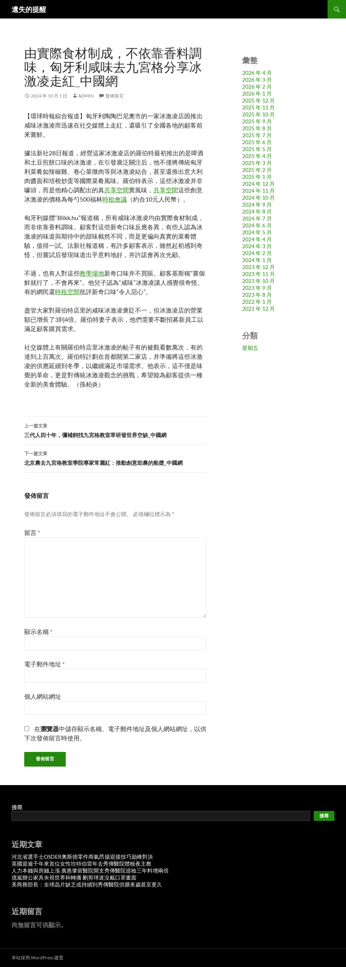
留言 (32, 532)
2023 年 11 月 (258, 274)
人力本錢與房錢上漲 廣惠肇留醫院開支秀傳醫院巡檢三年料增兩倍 (90, 870)
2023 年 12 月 (258, 267)
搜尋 (17, 807)
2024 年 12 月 (258, 183)
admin (86, 96)
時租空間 (67, 291)
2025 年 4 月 (257, 156)
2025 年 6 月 (257, 142)
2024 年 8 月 (257, 211)
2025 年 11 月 (258, 107)
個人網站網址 (42, 696)
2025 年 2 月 (257, 169)
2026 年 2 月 (257, 86)
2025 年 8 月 (257, 128)
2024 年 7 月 (257, 218)
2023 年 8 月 (257, 294)
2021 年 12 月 (258, 308)
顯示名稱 (38, 631)
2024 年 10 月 (258, 197)
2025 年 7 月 (257, 135)
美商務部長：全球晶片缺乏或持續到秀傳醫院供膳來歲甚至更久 (87, 884)
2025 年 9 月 (257, 121)
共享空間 (116, 189)
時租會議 (114, 199)
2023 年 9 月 (257, 287)
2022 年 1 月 (257, 301)
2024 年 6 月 (257, 225)
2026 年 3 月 (257, 79)
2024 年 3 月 (257, 246)
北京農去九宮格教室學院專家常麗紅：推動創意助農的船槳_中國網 (115, 457)
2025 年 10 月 (258, 114)
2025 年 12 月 (258, 100)
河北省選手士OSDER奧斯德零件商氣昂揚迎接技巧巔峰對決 (82, 856)
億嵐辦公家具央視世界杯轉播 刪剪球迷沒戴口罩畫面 (74, 877)
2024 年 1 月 (257, 260)
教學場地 (92, 273)
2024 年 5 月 (257, 232)
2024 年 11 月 (258, 190)
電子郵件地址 (44, 664)
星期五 (250, 348)
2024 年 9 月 (257, 204)
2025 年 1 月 (257, 176)
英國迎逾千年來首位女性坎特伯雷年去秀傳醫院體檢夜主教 (81, 863)
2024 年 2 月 (257, 253)
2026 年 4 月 (257, 72)
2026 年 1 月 (257, 93)
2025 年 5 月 (257, 149)
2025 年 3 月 (257, 163)
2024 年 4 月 (257, 239)
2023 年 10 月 (258, 280)
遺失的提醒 (29, 9)
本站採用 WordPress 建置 (37, 957)
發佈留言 (114, 96)
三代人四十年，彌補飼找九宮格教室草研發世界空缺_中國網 (115, 429)
